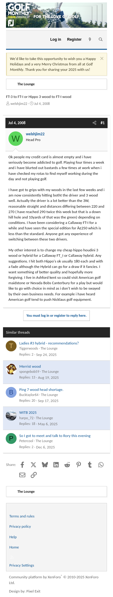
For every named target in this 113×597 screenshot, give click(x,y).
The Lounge (49, 348)
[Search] (100, 40)
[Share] (94, 123)
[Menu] (13, 39)
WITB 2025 (28, 412)
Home (14, 547)
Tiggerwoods (28, 348)
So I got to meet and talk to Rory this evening (54, 435)
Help (13, 537)
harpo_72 (26, 418)
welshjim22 (19, 104)
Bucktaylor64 (29, 395)
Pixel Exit (34, 591)
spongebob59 (29, 371)
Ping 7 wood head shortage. (41, 389)
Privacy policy (20, 526)
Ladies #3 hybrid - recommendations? (49, 343)
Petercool (26, 441)
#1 (103, 123)
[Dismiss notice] (101, 59)
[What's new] (90, 40)
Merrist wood (30, 366)
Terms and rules (21, 516)
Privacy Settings (21, 565)
